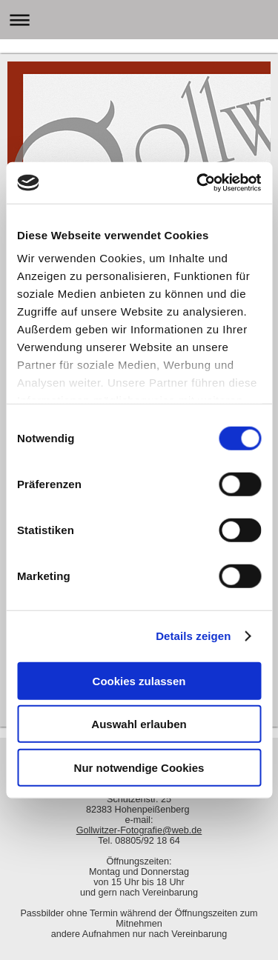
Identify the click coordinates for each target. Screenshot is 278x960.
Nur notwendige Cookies (139, 767)
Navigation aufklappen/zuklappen (139, 20)
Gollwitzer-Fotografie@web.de (139, 830)
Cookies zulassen (139, 680)
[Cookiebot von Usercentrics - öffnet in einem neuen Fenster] (198, 183)
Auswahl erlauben (138, 724)
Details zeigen (193, 636)
